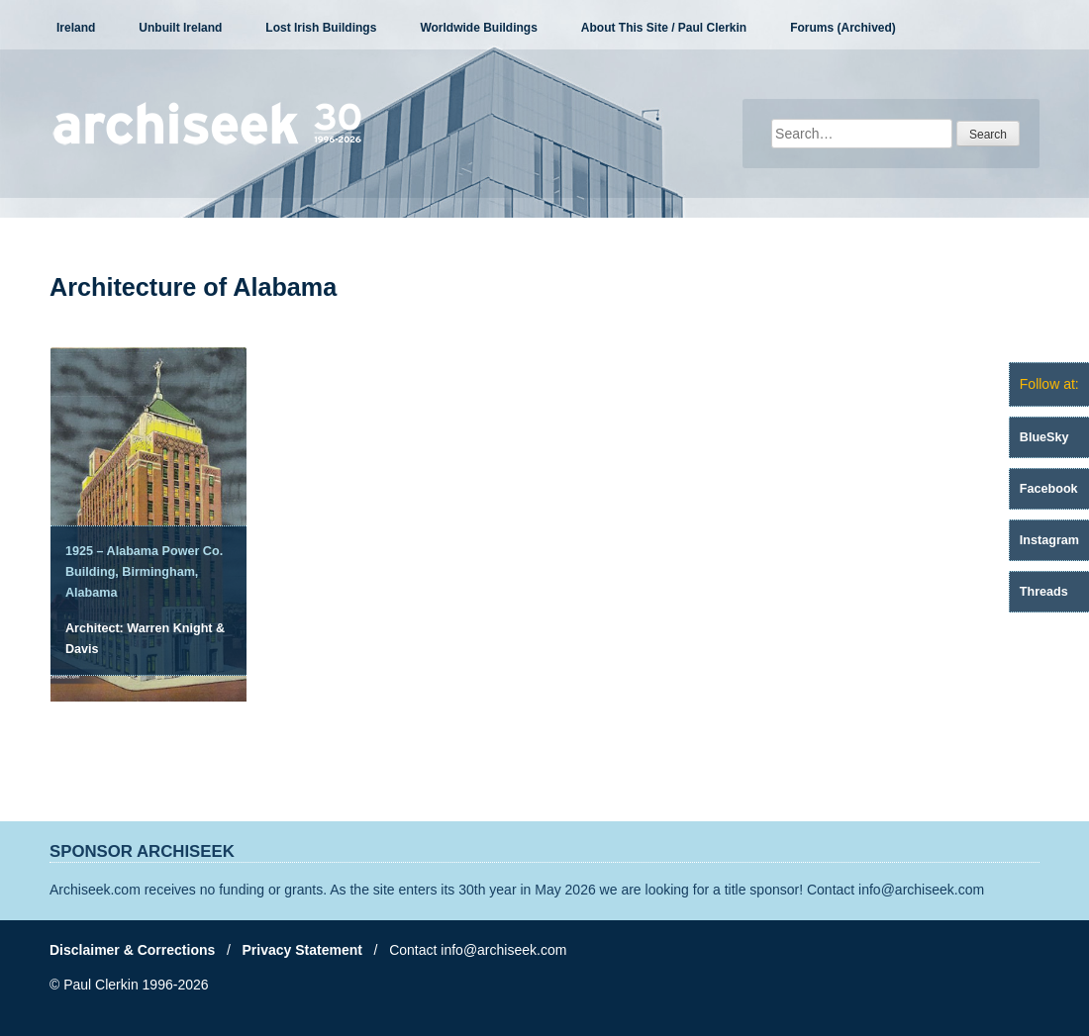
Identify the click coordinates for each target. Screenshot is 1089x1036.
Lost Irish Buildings (320, 28)
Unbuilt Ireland (180, 28)
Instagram (1049, 540)
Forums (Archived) (843, 28)
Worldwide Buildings (478, 28)
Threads (1044, 592)
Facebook (1049, 489)
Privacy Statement (302, 950)
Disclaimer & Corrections (132, 950)
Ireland (75, 28)
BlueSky (1044, 437)
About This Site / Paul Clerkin (663, 28)
